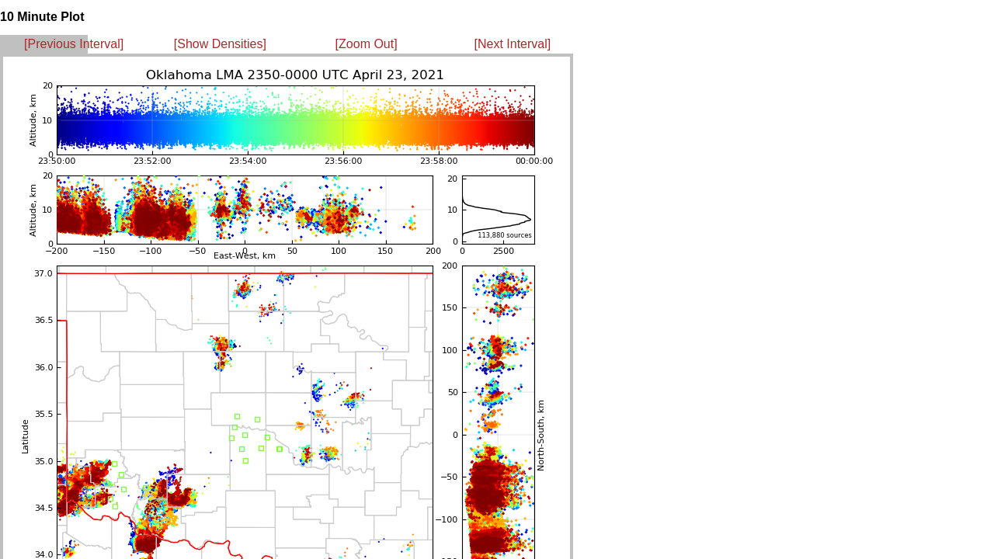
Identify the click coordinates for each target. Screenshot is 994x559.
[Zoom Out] (366, 43)
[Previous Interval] (73, 43)
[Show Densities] (220, 43)
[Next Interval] (512, 43)
